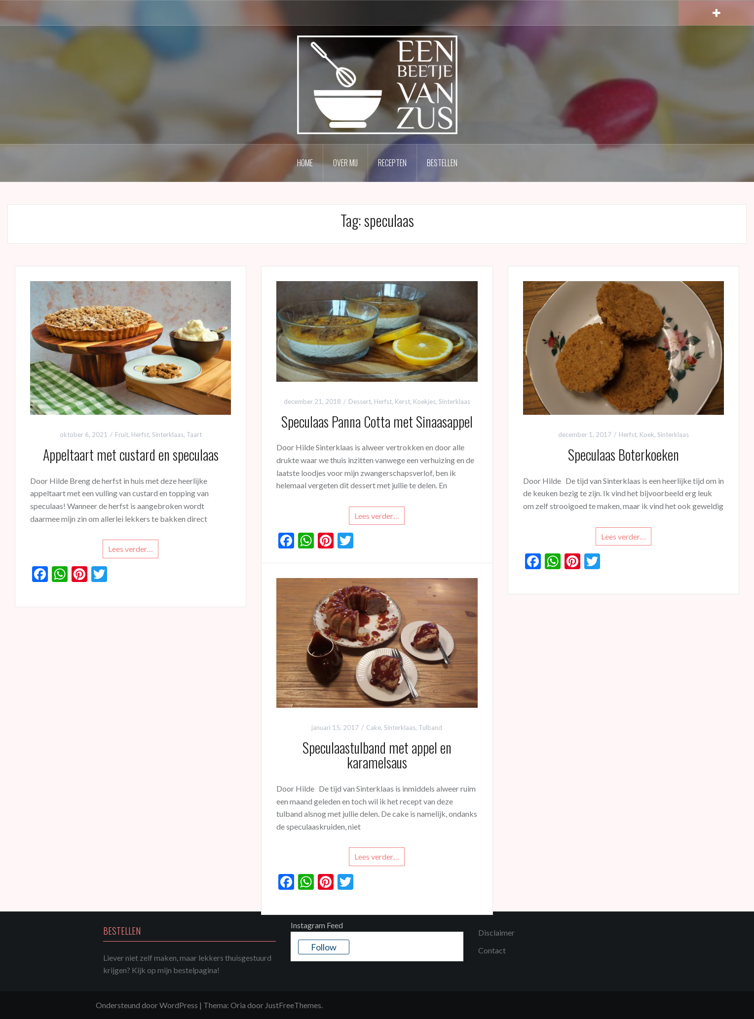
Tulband (430, 727)
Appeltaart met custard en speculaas (131, 454)
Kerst (402, 401)
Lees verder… (130, 548)
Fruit (121, 434)
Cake (373, 727)
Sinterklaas (168, 434)
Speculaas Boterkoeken (623, 454)
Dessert (359, 401)
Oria (238, 1005)
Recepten (392, 163)
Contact (492, 950)
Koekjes (424, 401)
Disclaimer (496, 932)
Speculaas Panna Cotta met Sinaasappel (377, 421)
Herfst (140, 434)
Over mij (345, 163)
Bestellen (442, 163)
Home (305, 163)
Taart (194, 434)
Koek (647, 434)
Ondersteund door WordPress (147, 1005)
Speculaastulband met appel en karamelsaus (377, 755)
